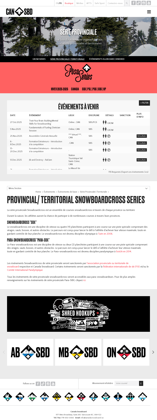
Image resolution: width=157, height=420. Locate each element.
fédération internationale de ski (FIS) (121, 266)
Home (38, 192)
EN (57, 3)
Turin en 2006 (105, 233)
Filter (145, 103)
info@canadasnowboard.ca (92, 418)
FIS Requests (115, 172)
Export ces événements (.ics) (135, 172)
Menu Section (15, 188)
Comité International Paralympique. (25, 270)
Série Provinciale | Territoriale (93, 192)
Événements (49, 192)
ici (84, 280)
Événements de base (67, 192)
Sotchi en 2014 (123, 251)
